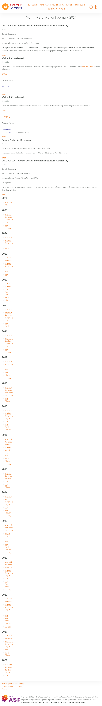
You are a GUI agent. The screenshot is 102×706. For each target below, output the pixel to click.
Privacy (20, 687)
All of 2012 (8, 562)
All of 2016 (8, 439)
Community (52, 9)
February (8, 300)
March (7, 249)
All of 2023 (8, 258)
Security (21, 684)
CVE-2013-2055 (87, 67)
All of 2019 (8, 362)
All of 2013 (8, 525)
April (6, 225)
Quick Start (33, 5)
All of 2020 (8, 336)
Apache (62, 9)
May (6, 205)
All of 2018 (8, 387)
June (6, 246)
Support (69, 5)
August (7, 419)
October (8, 263)
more (4, 55)
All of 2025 (8, 214)
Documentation (57, 5)
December (8, 217)
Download (44, 5)
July (6, 223)
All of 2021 (8, 310)
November (9, 261)
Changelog (6, 117)
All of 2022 (8, 284)
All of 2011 (8, 599)
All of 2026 (8, 202)
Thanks (10, 687)
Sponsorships (12, 684)
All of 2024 (8, 238)
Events (4, 689)
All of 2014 (8, 497)
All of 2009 (8, 665)
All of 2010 (8, 636)
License (4, 687)
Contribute (80, 5)
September (9, 220)
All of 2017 (8, 411)
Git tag (4, 74)
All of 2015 (8, 473)
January (8, 228)
